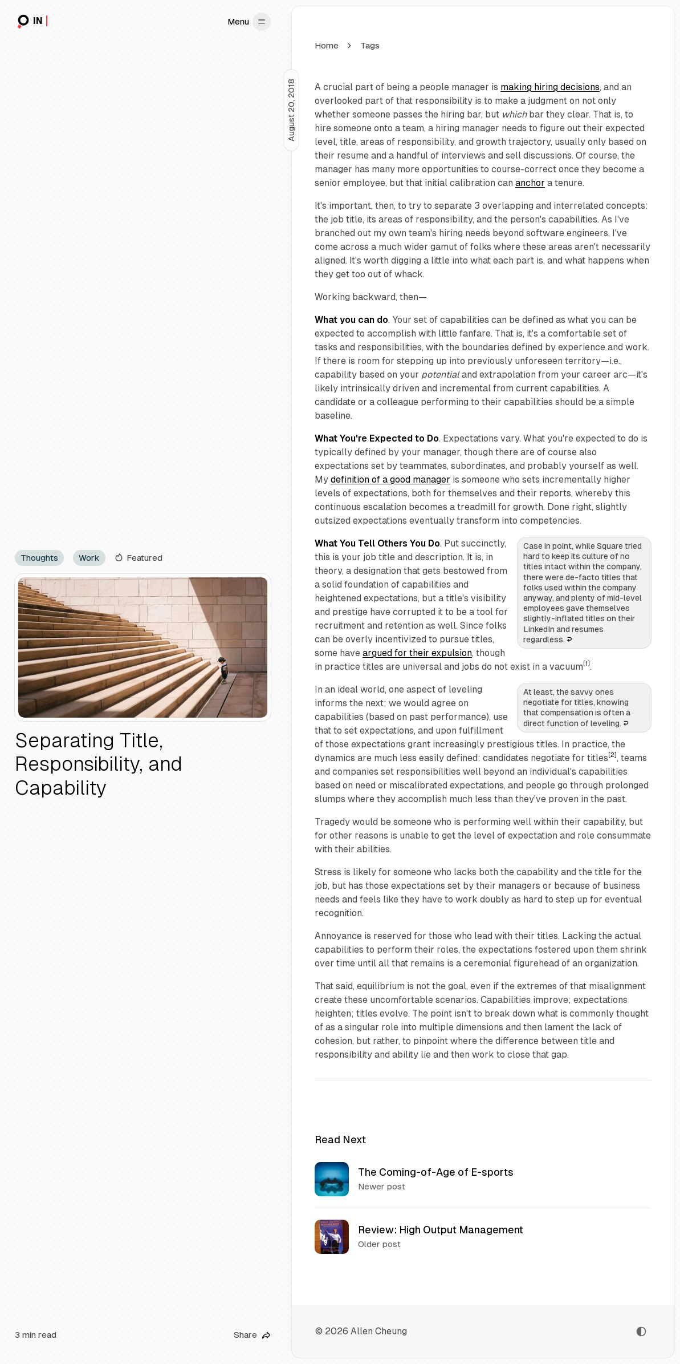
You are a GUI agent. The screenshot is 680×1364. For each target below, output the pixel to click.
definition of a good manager (390, 479)
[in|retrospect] (31, 22)
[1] (586, 663)
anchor (530, 182)
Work (89, 557)
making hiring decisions (550, 87)
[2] (612, 754)
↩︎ (568, 639)
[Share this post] (252, 1335)
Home (327, 45)
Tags (370, 45)
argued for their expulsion (417, 652)
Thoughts (39, 557)
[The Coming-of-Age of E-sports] (482, 1179)
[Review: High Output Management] (482, 1236)
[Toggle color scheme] (641, 1331)
